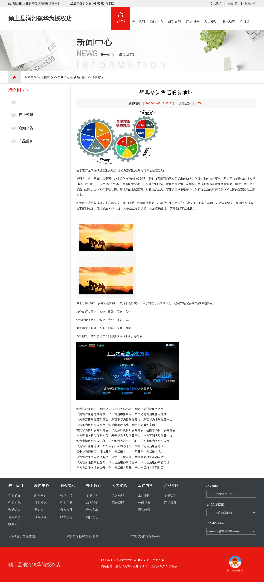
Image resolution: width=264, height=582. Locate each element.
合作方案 (92, 510)
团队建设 (144, 510)
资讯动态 (229, 15)
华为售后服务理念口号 (90, 467)
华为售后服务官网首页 (149, 467)
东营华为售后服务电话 (149, 446)
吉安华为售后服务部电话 (92, 430)
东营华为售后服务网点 (90, 424)
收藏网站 (233, 3)
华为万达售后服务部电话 (116, 408)
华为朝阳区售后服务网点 (92, 435)
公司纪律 (144, 502)
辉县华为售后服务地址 (72, 77)
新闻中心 (156, 15)
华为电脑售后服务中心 (90, 441)
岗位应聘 (118, 502)
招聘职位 (66, 495)
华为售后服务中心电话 (154, 462)
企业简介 (14, 495)
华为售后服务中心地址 (117, 446)
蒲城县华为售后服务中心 (116, 451)
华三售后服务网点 (120, 414)
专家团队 (14, 517)
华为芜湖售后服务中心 (157, 435)
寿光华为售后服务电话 (125, 435)
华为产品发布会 (121, 457)
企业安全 (170, 495)
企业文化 (247, 15)
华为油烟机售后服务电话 (127, 430)
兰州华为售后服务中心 (122, 441)
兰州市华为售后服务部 (154, 441)
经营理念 (66, 517)
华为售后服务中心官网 (122, 462)
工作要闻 (144, 495)
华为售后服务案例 (143, 424)
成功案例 (175, 15)
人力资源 (211, 15)
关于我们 (139, 15)
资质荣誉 (14, 510)
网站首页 (120, 15)
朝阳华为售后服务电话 (160, 430)
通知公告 (26, 128)
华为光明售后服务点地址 (150, 414)
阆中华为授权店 (86, 451)
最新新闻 (26, 102)
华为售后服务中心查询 (90, 462)
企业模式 (40, 517)
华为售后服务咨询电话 (149, 457)
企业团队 (66, 502)
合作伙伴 (66, 510)
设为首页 (250, 3)
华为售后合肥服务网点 (149, 408)
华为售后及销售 (86, 408)
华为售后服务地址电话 (90, 414)
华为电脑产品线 (118, 424)
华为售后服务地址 (87, 446)
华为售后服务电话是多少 (92, 457)
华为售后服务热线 (120, 467)
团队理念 (92, 517)
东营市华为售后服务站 (125, 419)
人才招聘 (118, 495)
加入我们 (92, 502)
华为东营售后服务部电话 (92, 419)
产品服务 (193, 15)
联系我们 (216, 3)
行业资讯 (26, 115)
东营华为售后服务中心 (157, 419)
